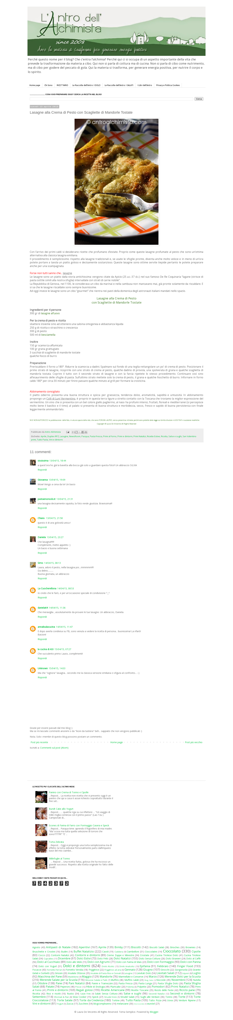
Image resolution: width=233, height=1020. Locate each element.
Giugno (148, 969)
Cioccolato (172, 951)
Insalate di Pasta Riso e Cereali (106, 973)
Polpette (141, 986)
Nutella (197, 979)
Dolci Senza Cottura (149, 958)
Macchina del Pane (50, 976)
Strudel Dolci (110, 997)
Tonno (168, 996)
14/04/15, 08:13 (52, 562)
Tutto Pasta (42, 439)
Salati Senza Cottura (106, 993)
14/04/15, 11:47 (64, 626)
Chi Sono (48, 85)
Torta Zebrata (56, 841)
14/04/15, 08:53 (65, 588)
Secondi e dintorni (182, 993)
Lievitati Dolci (144, 973)
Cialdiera (119, 951)
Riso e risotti (53, 993)
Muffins (115, 979)
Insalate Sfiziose (76, 973)
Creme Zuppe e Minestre (120, 955)
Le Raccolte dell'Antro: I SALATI (119, 85)
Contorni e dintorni (87, 955)
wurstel (151, 1003)
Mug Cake (148, 980)
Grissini (59, 973)
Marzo (153, 976)
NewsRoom (74, 436)
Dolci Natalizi (122, 958)
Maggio (87, 976)
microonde (139, 1004)
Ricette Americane (112, 990)
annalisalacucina (46, 626)
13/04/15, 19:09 (57, 479)
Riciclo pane (187, 990)
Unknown (43, 668)
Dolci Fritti (102, 958)
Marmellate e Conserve (130, 976)
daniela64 (43, 607)
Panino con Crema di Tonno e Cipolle (69, 792)
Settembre (39, 997)
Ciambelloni (133, 951)
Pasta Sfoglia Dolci (168, 983)
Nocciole (161, 979)
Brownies (190, 947)
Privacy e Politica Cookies (168, 85)
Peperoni (65, 986)
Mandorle (106, 976)
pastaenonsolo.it (46, 499)
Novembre (178, 980)
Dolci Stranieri (173, 958)
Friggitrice (94, 969)
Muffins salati (131, 979)
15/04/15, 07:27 (62, 649)
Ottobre (42, 983)
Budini (64, 951)
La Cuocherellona (47, 588)
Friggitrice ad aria (112, 969)
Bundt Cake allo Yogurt (61, 808)
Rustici (70, 993)
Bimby (119, 947)
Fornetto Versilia (74, 969)
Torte (181, 997)
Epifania (145, 966)
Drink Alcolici (108, 966)
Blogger (154, 1011)
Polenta (130, 986)
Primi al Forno (109, 436)
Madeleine (73, 976)
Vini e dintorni (56, 439)
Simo (40, 562)
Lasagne (64, 436)
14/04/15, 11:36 (57, 607)
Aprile (43, 436)
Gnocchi (165, 969)
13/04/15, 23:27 (55, 537)
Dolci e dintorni (76, 965)
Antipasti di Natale (58, 947)
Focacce (36, 969)
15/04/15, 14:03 (57, 668)
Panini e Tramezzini (102, 983)
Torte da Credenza (91, 1000)
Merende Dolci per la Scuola (183, 976)
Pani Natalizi (77, 983)
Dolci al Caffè (193, 958)
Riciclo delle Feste (164, 990)
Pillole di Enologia (95, 986)
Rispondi (42, 469)
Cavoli (105, 951)
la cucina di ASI (45, 649)
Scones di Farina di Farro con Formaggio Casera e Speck (79, 825)
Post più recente (39, 742)
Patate (50, 986)
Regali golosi (84, 990)
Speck (95, 996)
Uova (170, 1000)
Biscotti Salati (156, 947)
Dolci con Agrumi (98, 962)
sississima (43, 460)
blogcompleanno (102, 1003)
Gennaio (130, 969)
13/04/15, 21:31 (64, 499)
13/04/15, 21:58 (54, 518)
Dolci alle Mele (74, 962)
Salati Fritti (85, 993)
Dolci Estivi (84, 958)
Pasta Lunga (145, 983)
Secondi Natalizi (157, 993)
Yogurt (60, 1003)
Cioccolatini (151, 951)
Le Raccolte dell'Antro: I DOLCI (86, 85)
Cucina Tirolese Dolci (166, 955)
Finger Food (185, 966)
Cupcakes (48, 958)
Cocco (41, 955)
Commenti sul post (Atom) (54, 747)
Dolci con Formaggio (160, 962)
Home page (34, 85)
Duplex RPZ (53, 436)
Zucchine (83, 1003)
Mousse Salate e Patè (96, 980)
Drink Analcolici (126, 966)
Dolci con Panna (190, 962)
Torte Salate (65, 1000)
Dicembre (64, 958)
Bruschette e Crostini (43, 951)
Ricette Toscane (140, 990)
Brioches (175, 947)
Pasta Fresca (96, 436)
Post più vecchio (193, 742)
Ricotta (164, 436)
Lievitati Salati (165, 973)
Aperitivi (84, 947)
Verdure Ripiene (187, 1000)
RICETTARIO (62, 85)
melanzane (123, 1003)
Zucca (70, 1003)
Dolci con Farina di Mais (129, 962)
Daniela (42, 537)
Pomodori (158, 986)
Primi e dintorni (124, 436)
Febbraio (162, 966)
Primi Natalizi (139, 436)
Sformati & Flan (61, 997)
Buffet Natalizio (84, 951)
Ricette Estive (153, 436)
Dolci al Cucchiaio (48, 962)
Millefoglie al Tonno (59, 858)
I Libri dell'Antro (145, 85)
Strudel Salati (127, 996)
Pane (59, 983)
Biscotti (136, 947)
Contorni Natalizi (60, 955)
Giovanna (43, 479)
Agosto (36, 947)
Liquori (185, 973)
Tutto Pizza (155, 1000)
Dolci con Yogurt (47, 966)
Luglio (196, 973)
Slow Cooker (79, 996)
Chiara (41, 518)
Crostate (144, 955)
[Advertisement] (109, 761)
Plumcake (115, 986)
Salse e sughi (175, 436)
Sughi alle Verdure (150, 996)
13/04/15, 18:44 (57, 460)
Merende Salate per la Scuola (58, 980)
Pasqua (85, 436)
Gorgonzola (181, 969)
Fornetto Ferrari (54, 969)
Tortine (116, 1000)
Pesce (78, 986)
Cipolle (196, 951)
